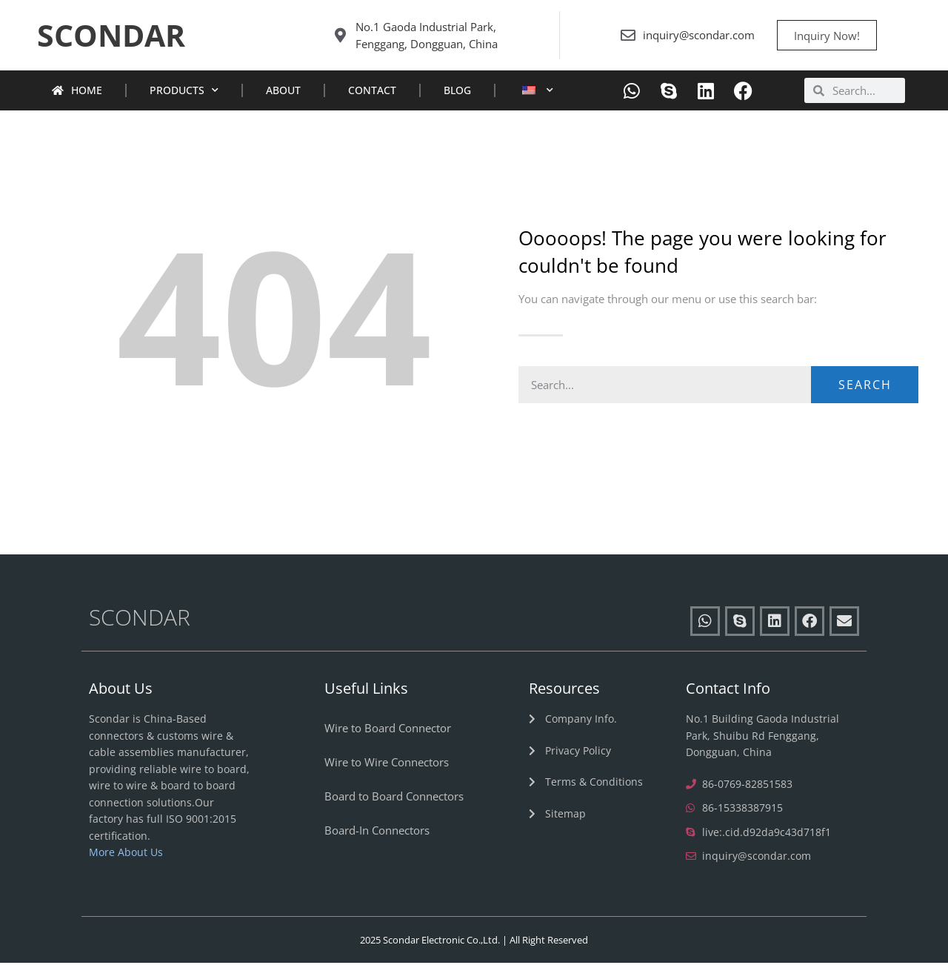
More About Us (126, 854)
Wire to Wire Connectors (386, 764)
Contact (372, 92)
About (283, 92)
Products (184, 93)
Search (865, 386)
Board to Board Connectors (394, 798)
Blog (457, 92)
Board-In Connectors (377, 832)
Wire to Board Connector (387, 730)
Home (77, 92)
